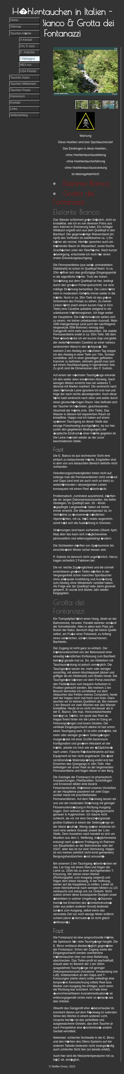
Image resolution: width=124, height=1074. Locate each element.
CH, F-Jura (27, 46)
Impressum (17, 96)
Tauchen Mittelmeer (23, 83)
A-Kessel (26, 39)
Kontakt (15, 102)
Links (13, 108)
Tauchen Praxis (20, 90)
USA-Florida (28, 71)
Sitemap (15, 26)
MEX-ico (25, 65)
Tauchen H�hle (20, 33)
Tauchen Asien (20, 77)
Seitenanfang (19, 115)
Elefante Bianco (86, 183)
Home (14, 20)
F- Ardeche (27, 52)
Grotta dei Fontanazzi (74, 197)
